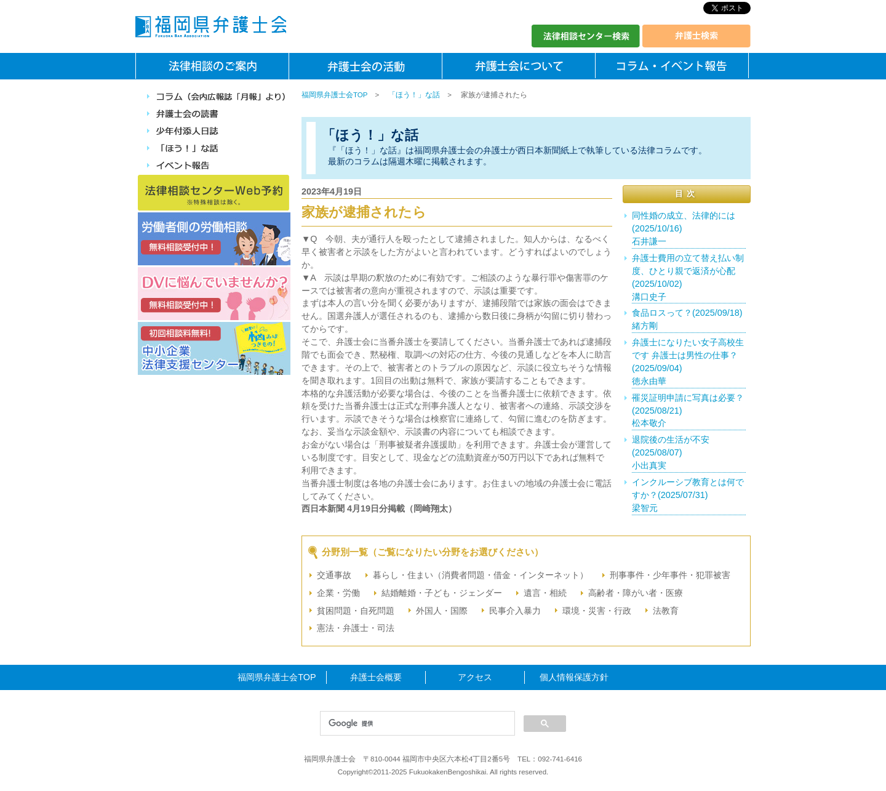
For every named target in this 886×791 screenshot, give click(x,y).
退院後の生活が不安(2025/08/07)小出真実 (670, 452)
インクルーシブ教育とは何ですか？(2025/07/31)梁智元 (688, 495)
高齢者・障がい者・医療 (635, 593)
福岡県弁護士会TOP (334, 94)
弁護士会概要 (376, 677)
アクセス (475, 677)
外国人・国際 (442, 611)
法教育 (666, 611)
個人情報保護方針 (574, 677)
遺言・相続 (545, 593)
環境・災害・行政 (596, 611)
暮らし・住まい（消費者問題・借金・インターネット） (480, 575)
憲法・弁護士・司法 (355, 628)
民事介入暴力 (515, 611)
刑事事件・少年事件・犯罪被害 (670, 575)
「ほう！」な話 (414, 94)
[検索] (416, 723)
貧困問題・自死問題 (355, 611)
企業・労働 (338, 593)
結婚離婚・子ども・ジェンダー (441, 593)
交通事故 (334, 575)
